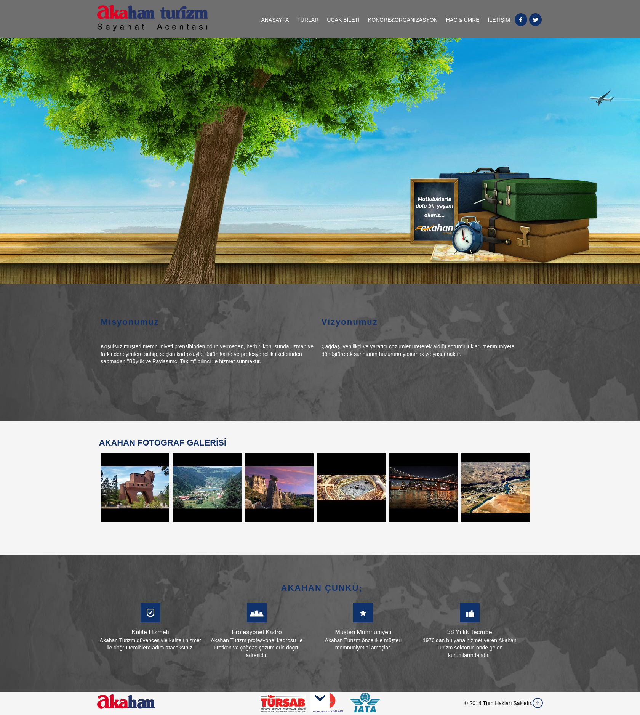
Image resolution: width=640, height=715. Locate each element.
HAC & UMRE (463, 20)
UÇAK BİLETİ (343, 20)
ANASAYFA (275, 20)
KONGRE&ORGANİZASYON (403, 20)
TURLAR (307, 20)
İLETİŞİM (499, 20)
